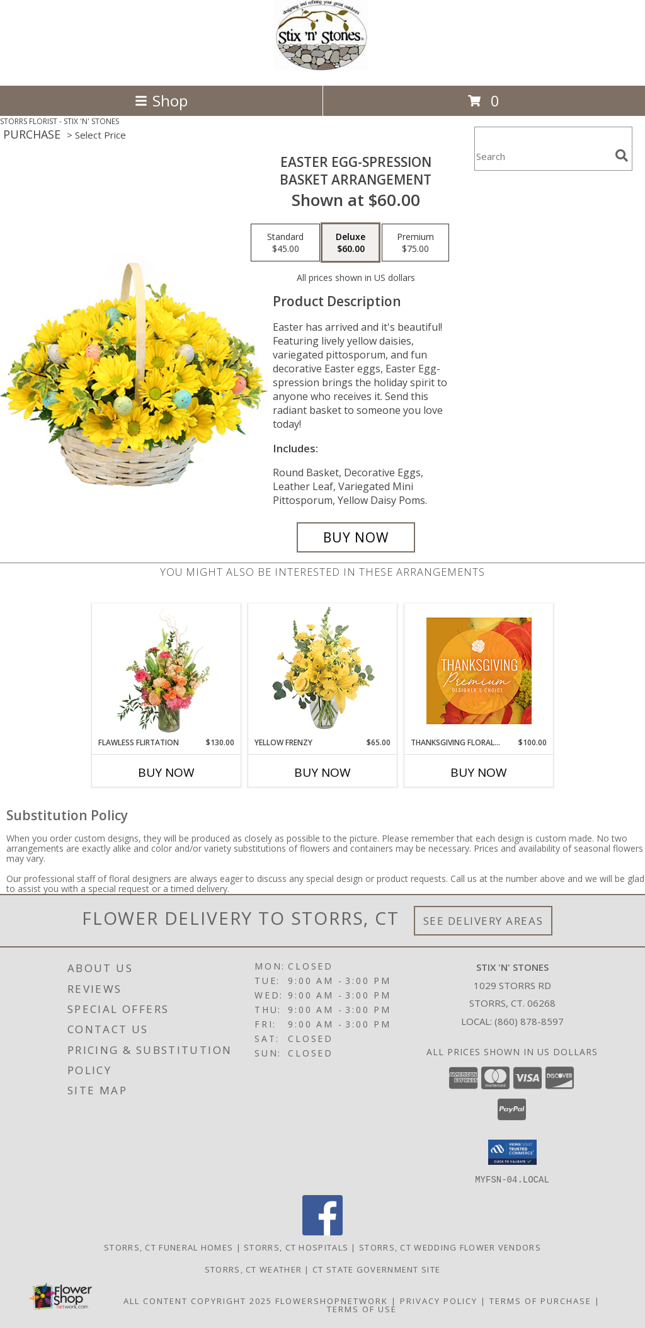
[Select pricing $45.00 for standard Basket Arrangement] (285, 242)
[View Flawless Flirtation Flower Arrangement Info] (166, 671)
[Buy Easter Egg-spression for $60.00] (356, 537)
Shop (161, 100)
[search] (622, 156)
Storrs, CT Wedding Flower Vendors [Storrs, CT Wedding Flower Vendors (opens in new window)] (450, 1246)
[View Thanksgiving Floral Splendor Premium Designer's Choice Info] (479, 671)
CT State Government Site (376, 1268)
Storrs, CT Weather (253, 1268)
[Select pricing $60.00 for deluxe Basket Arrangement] (350, 242)
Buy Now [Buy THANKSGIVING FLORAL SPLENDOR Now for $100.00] (478, 772)
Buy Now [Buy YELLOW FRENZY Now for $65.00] (322, 772)
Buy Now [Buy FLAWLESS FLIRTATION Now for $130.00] (166, 772)
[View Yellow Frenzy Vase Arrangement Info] (322, 671)
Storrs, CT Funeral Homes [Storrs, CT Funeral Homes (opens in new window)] (168, 1246)
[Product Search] (542, 156)
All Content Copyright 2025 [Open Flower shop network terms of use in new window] (197, 1300)
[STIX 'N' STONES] (322, 67)
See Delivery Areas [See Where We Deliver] (483, 920)
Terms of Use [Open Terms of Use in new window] (362, 1308)
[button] (512, 1152)
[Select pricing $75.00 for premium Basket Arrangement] (415, 242)
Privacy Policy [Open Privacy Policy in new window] (438, 1300)
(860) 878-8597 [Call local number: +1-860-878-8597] (529, 1021)
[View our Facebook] (322, 1231)
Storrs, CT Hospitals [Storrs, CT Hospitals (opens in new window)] (296, 1246)
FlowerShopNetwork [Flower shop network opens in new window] (331, 1300)
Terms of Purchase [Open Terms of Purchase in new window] (540, 1300)
